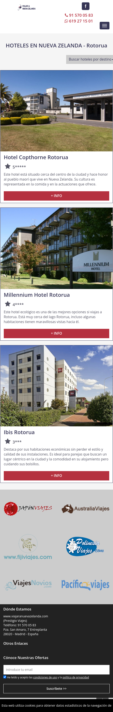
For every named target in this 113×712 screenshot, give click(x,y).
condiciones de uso (45, 677)
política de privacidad (76, 677)
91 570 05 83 (78, 15)
